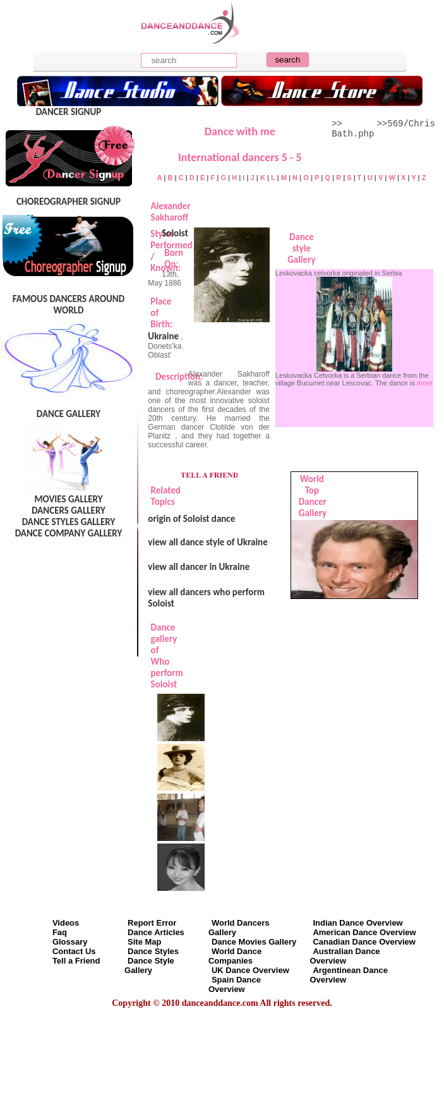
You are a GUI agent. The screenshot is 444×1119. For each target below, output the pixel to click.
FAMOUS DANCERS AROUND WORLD (68, 304)
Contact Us (74, 951)
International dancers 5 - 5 (240, 157)
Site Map (144, 942)
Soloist (175, 233)
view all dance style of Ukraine (207, 542)
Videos (65, 923)
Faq (59, 932)
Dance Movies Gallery (254, 942)
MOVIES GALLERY (68, 499)
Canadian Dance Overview (364, 942)
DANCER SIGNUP (68, 112)
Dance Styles (153, 951)
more (425, 383)
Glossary (70, 942)
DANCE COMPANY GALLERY (69, 533)
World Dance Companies (234, 956)
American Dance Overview (364, 932)
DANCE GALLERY (68, 414)
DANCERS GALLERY (68, 510)
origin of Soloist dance (191, 518)
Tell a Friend (76, 960)
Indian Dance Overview (357, 923)
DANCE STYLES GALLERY (69, 522)
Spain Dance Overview (234, 984)
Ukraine (163, 336)
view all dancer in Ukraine (198, 566)
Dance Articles (156, 932)
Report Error (152, 923)
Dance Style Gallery (149, 965)
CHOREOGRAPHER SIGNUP (68, 201)
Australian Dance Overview (344, 956)
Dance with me (240, 131)
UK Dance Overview (250, 970)
